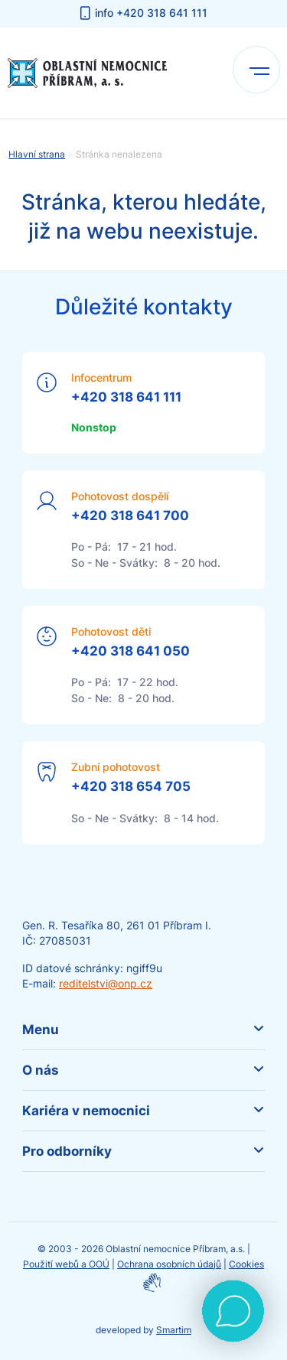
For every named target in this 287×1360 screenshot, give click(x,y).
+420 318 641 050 (130, 651)
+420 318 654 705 (131, 786)
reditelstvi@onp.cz (105, 983)
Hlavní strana (36, 154)
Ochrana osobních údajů (169, 1264)
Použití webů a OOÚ (66, 1264)
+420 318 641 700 (130, 515)
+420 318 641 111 (126, 397)
